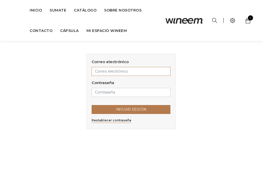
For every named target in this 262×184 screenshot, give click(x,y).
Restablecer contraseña (111, 120)
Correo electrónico (110, 61)
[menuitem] (36, 10)
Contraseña (103, 82)
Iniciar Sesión (131, 109)
